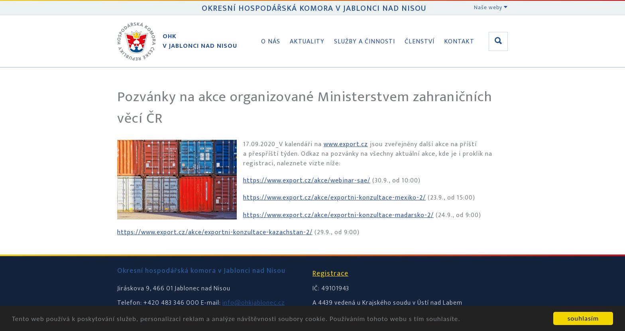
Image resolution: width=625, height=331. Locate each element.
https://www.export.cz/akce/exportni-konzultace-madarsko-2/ (338, 215)
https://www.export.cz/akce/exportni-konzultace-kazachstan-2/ (214, 232)
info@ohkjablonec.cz (253, 303)
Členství (419, 41)
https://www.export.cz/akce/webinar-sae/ (306, 180)
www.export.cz (346, 144)
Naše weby (491, 7)
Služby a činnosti (364, 41)
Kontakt (459, 41)
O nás (270, 41)
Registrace (330, 274)
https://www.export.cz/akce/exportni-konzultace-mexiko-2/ (334, 197)
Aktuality (307, 41)
